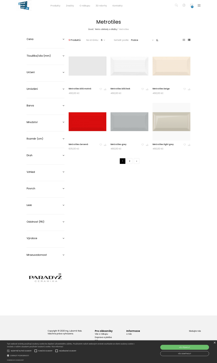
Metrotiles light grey (163, 144)
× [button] (214, 343)
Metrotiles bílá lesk (120, 88)
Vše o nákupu (101, 334)
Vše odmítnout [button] (184, 354)
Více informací (57, 346)
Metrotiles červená (78, 144)
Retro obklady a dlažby (106, 29)
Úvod (90, 29)
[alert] (108, 351)
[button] (100, 89)
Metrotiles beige (161, 88)
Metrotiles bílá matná (80, 88)
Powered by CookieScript (15, 360)
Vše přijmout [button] (184, 347)
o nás (129, 334)
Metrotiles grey (118, 144)
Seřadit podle (121, 40)
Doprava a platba (103, 337)
